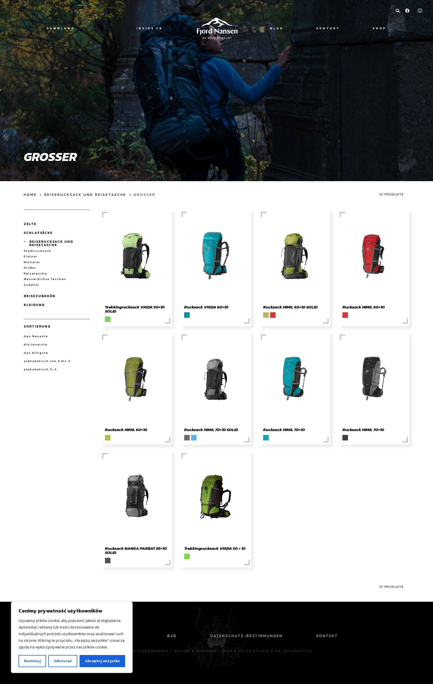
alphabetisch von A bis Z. (48, 361)
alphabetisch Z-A (40, 369)
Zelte (30, 224)
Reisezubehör (40, 296)
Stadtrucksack (37, 250)
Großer (30, 267)
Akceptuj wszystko (102, 661)
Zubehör (31, 284)
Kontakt (328, 28)
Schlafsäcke (38, 232)
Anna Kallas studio (245, 651)
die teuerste (35, 344)
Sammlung (61, 28)
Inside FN (149, 28)
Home (30, 194)
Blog (277, 28)
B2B (172, 635)
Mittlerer (32, 262)
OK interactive (294, 651)
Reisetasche (35, 273)
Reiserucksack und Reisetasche (85, 194)
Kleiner (31, 256)
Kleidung (34, 305)
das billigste (36, 352)
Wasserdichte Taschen (45, 279)
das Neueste (36, 336)
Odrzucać (63, 661)
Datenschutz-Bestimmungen (246, 635)
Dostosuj (32, 661)
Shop (379, 28)
